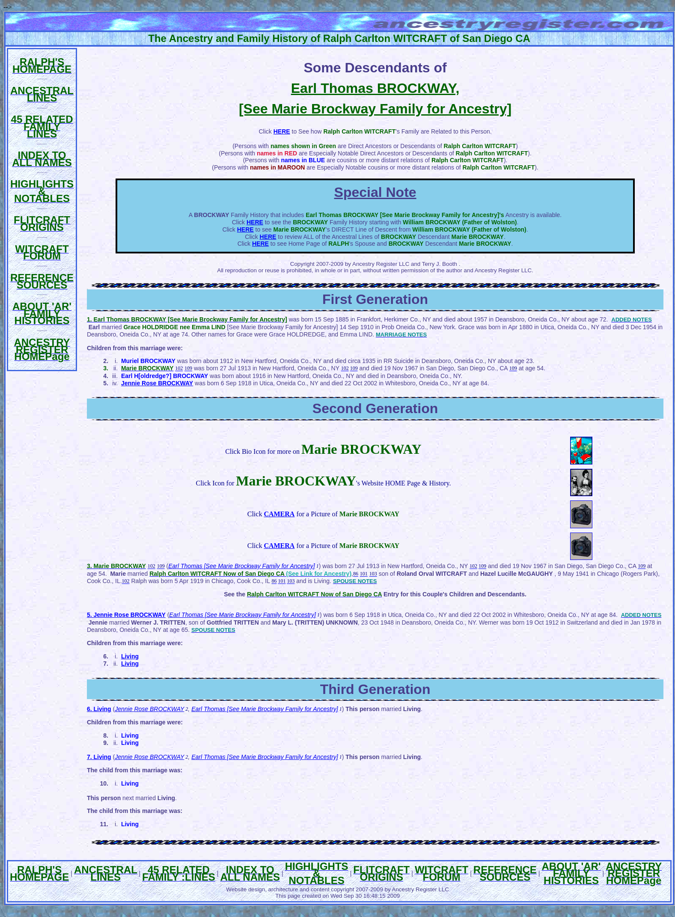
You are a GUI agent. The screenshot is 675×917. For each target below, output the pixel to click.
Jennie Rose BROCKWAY (149, 709)
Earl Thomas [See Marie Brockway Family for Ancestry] (241, 566)
